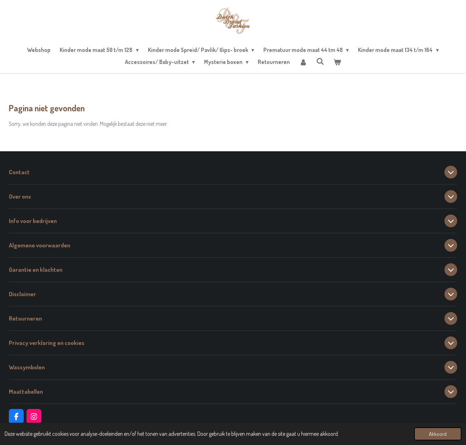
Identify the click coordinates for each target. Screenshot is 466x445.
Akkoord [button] (438, 434)
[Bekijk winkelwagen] (337, 62)
